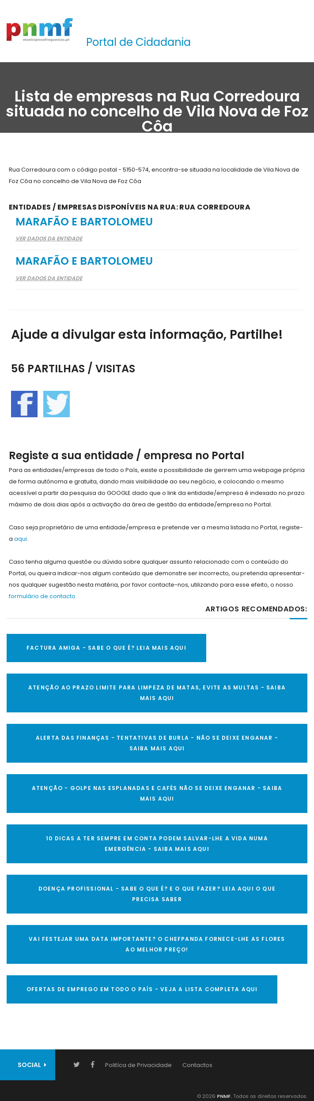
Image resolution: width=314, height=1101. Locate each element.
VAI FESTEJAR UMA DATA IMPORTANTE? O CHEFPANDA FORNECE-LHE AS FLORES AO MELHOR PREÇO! (157, 944)
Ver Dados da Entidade (48, 238)
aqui (20, 539)
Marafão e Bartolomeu (84, 221)
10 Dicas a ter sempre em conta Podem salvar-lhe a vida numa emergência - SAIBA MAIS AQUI (157, 844)
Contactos (197, 1065)
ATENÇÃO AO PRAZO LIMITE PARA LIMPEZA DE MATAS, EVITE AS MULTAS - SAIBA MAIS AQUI (157, 693)
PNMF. (224, 1096)
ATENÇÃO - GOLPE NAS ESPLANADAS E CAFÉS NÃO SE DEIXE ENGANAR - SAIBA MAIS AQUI (157, 793)
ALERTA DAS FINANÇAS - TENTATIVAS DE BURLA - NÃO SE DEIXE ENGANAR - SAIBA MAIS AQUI (157, 743)
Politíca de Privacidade (138, 1065)
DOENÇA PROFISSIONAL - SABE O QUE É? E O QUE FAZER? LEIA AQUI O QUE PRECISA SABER (157, 894)
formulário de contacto (42, 596)
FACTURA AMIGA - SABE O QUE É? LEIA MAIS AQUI (106, 648)
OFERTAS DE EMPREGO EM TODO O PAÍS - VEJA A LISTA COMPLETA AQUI (141, 989)
